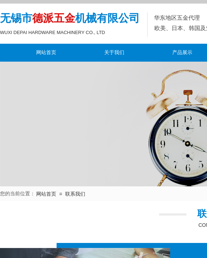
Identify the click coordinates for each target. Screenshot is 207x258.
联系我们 (75, 194)
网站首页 (46, 52)
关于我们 (114, 52)
